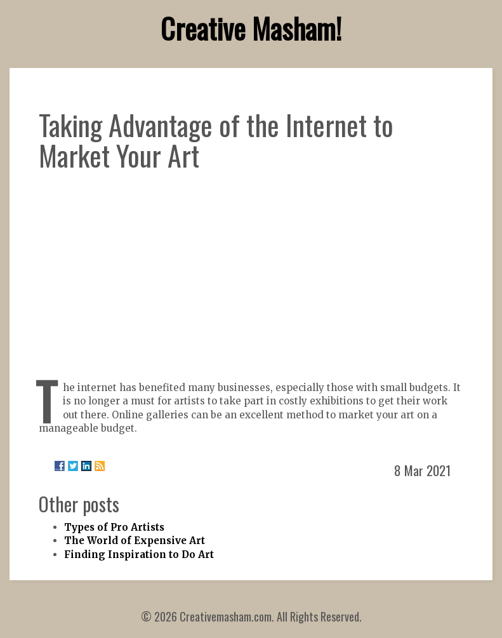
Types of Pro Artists (114, 527)
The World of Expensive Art (134, 541)
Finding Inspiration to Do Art (139, 554)
